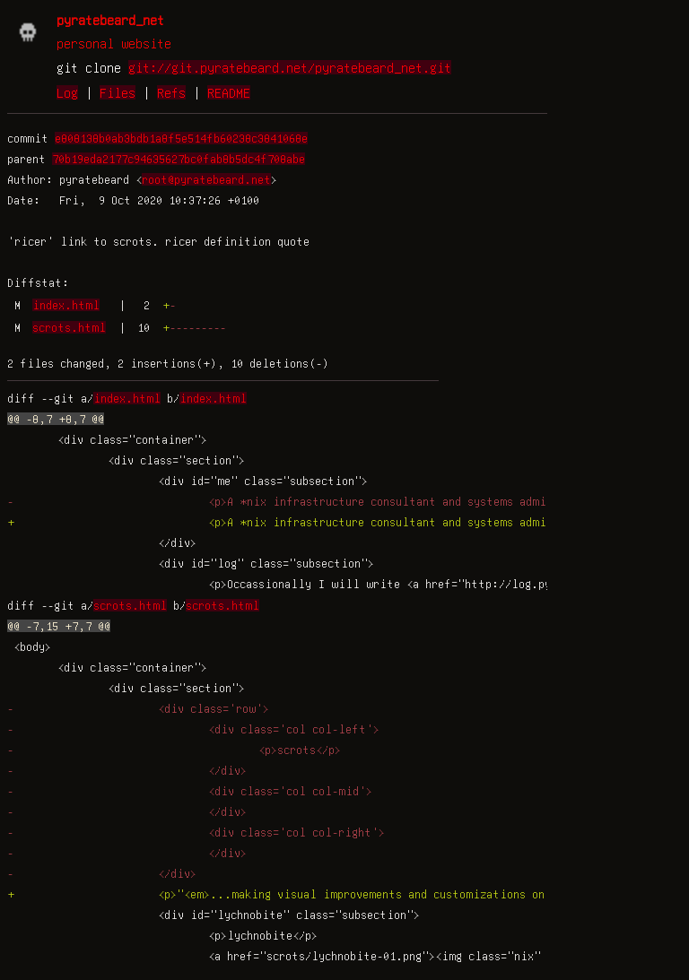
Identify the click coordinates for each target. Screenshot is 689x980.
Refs (171, 92)
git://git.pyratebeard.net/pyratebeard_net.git (289, 67)
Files (117, 92)
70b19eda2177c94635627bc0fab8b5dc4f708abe (178, 158)
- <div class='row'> (138, 708)
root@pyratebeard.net (206, 179)
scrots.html (69, 327)
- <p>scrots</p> (174, 749)
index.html (66, 305)
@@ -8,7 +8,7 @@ (55, 418)
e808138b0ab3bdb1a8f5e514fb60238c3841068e (181, 138)
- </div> (127, 770)
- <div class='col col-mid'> (189, 791)
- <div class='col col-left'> (193, 729)
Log (67, 92)
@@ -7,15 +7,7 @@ (58, 626)
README (228, 92)
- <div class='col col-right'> (196, 832)
